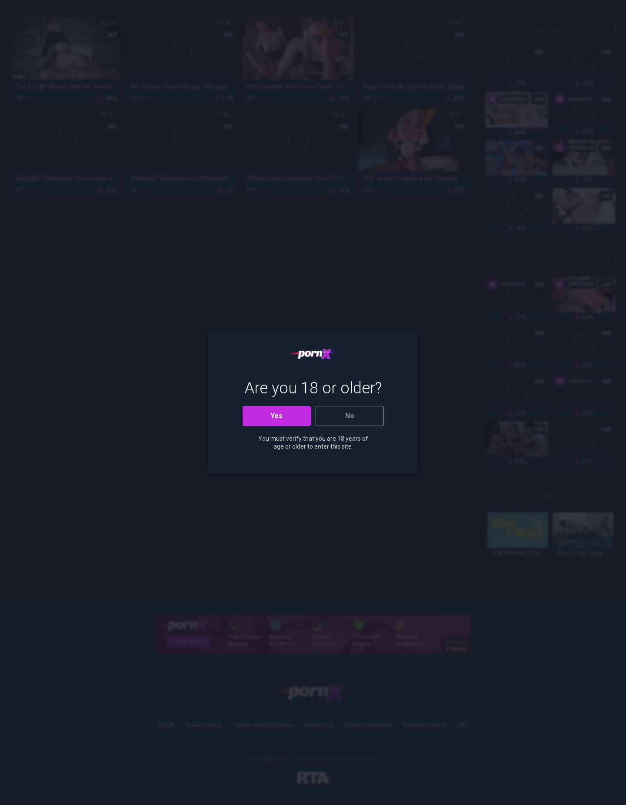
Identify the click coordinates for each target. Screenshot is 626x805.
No (349, 416)
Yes (276, 416)
